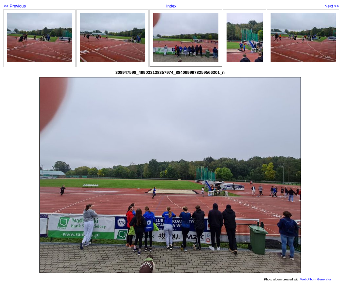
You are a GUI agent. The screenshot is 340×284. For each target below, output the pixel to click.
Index (171, 6)
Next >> (331, 6)
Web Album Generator (315, 279)
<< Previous (15, 6)
